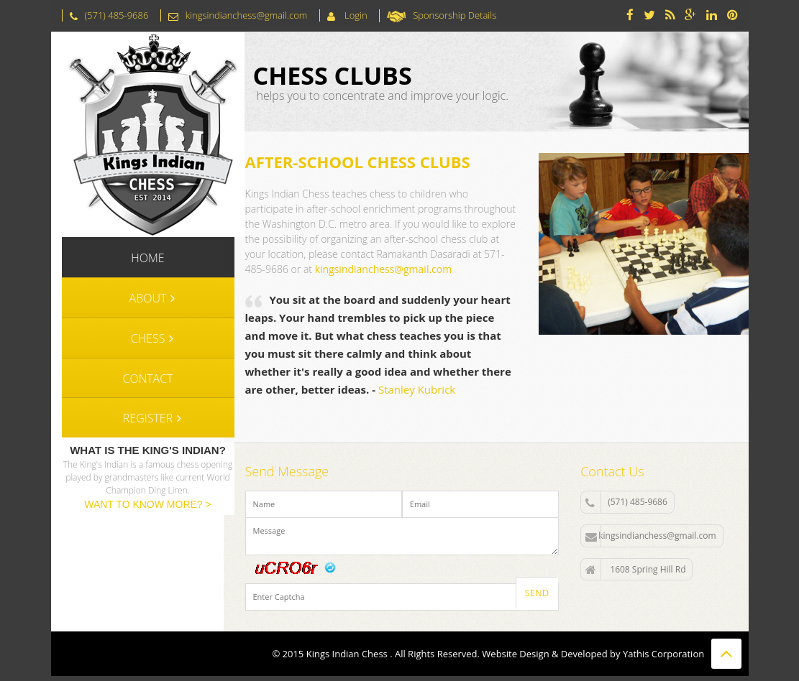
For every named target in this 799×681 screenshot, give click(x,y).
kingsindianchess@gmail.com (383, 269)
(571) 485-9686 (626, 502)
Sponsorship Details (454, 15)
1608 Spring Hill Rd (635, 569)
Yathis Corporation (663, 653)
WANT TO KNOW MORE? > (147, 504)
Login (354, 15)
